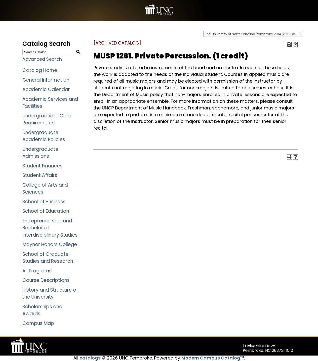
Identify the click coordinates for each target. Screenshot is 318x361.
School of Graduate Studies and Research (47, 258)
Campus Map (38, 323)
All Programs (37, 270)
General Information (45, 80)
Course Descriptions (46, 280)
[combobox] (253, 34)
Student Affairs (39, 175)
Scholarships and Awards (42, 310)
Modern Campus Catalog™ (212, 358)
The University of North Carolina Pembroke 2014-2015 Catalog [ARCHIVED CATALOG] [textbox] (254, 34)
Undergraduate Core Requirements (46, 119)
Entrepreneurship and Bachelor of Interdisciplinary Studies (50, 227)
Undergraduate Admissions (40, 153)
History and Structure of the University (50, 294)
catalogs (90, 358)
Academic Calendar (46, 89)
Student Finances (42, 165)
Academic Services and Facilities (50, 103)
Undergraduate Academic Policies (43, 136)
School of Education (45, 211)
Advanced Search (42, 59)
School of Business (43, 201)
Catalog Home (39, 70)
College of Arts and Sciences (45, 189)
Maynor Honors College (49, 244)
